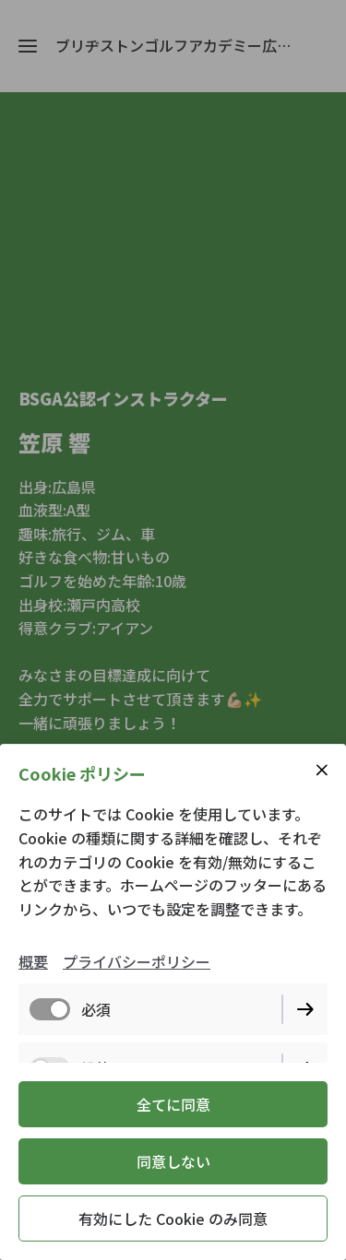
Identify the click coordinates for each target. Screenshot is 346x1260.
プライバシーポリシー (136, 961)
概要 (33, 961)
